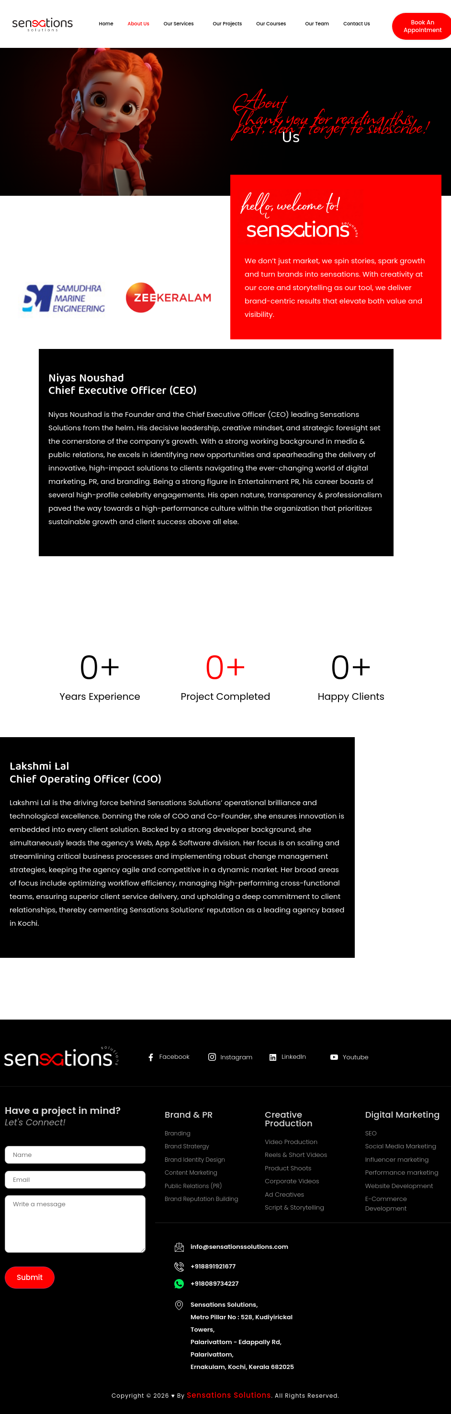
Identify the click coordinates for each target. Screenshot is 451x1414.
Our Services (179, 23)
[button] (181, 24)
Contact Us (356, 23)
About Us (138, 23)
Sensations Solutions (229, 1395)
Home (106, 23)
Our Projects (227, 23)
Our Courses (271, 23)
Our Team (317, 23)
